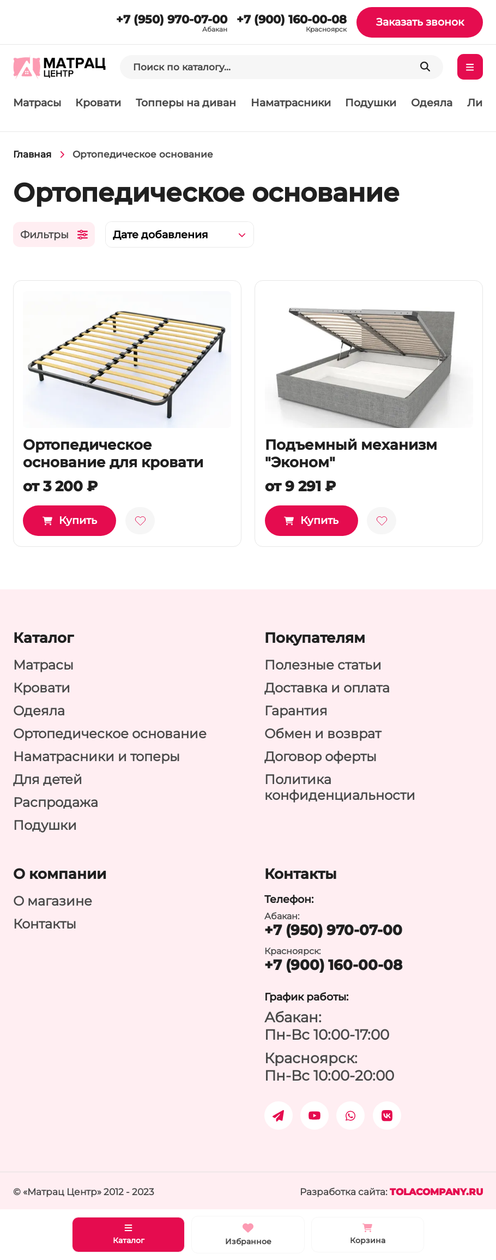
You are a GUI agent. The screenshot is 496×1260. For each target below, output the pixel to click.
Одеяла (431, 103)
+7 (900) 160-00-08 (292, 19)
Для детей (47, 779)
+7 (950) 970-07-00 (171, 19)
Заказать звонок (420, 22)
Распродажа (55, 802)
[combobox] (179, 235)
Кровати (98, 103)
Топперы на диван (186, 103)
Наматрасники (291, 103)
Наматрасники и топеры (96, 756)
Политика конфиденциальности (339, 787)
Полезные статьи (323, 665)
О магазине (52, 901)
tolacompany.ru (436, 1191)
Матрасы (37, 103)
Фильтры (54, 234)
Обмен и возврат (322, 733)
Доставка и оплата (327, 688)
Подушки (370, 103)
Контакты (44, 924)
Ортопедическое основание (110, 733)
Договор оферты (320, 756)
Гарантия (296, 711)
